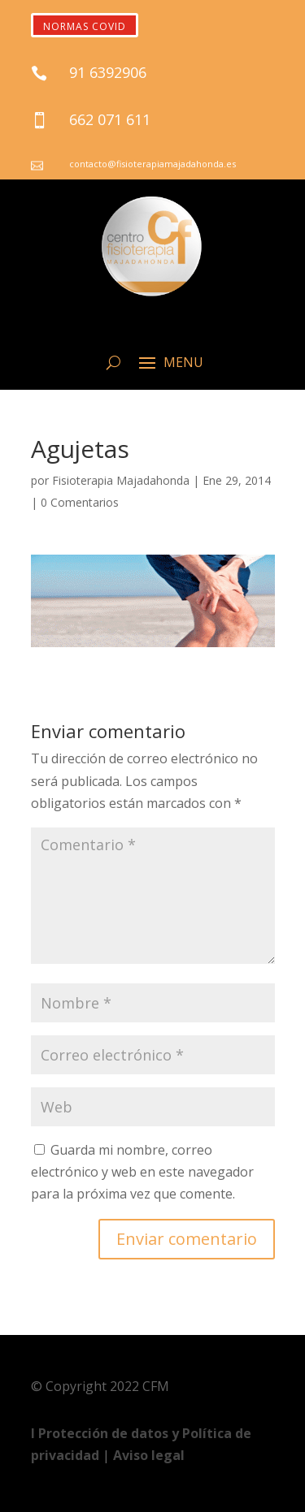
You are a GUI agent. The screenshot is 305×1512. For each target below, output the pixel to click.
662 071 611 (109, 119)
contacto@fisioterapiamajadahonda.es (152, 164)
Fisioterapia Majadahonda (121, 480)
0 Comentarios (80, 502)
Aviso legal (149, 1455)
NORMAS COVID (84, 26)
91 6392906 (107, 72)
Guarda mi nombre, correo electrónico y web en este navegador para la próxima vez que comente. (142, 1172)
